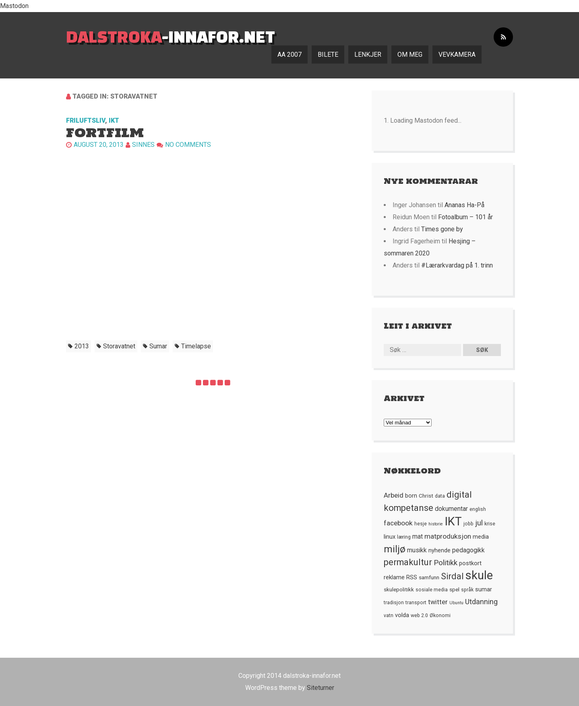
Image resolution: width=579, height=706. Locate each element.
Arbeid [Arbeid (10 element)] (393, 495)
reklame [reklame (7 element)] (394, 577)
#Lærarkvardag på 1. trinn (457, 265)
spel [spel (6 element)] (454, 589)
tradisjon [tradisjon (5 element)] (394, 602)
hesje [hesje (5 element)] (420, 524)
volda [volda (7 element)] (402, 615)
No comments (188, 144)
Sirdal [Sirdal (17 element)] (452, 576)
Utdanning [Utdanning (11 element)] (481, 601)
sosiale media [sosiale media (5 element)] (432, 590)
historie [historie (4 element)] (435, 524)
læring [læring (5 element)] (404, 537)
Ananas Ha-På (464, 205)
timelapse (196, 346)
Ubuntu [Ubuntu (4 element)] (456, 602)
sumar (158, 346)
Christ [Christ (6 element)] (426, 495)
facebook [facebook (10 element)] (398, 523)
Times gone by (442, 229)
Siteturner (320, 688)
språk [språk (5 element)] (467, 590)
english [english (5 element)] (477, 509)
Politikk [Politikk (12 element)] (445, 562)
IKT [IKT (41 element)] (453, 521)
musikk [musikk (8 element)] (417, 550)
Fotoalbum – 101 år (465, 217)
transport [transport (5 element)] (415, 602)
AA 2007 (289, 54)
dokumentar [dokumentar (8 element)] (451, 509)
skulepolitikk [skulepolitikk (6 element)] (399, 589)
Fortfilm (105, 132)
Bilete (328, 54)
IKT (114, 120)
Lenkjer (367, 54)
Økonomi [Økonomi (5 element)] (440, 615)
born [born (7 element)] (411, 495)
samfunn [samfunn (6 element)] (429, 577)
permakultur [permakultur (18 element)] (408, 562)
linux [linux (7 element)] (389, 536)
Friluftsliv (85, 120)
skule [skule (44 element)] (479, 575)
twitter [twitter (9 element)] (438, 602)
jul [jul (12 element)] (479, 523)
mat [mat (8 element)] (417, 536)
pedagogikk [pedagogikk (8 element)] (468, 550)
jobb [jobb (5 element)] (468, 524)
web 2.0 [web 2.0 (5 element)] (419, 615)
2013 (81, 346)
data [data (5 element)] (440, 496)
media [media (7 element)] (481, 536)
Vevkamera (457, 54)
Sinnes (143, 144)
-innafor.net (170, 36)
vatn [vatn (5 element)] (388, 615)
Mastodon (14, 6)
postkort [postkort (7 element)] (470, 563)
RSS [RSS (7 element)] (411, 577)
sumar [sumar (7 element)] (483, 589)
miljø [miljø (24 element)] (394, 549)
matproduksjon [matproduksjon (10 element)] (447, 536)
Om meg (409, 54)
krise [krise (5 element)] (489, 524)
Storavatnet (119, 346)
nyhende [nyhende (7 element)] (439, 550)
